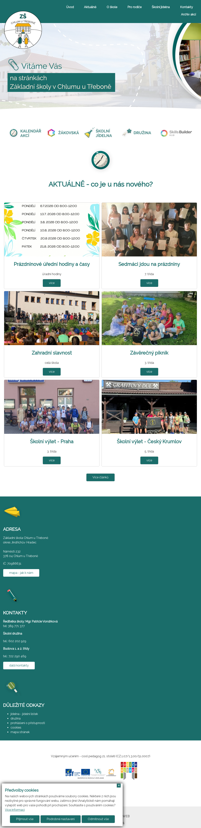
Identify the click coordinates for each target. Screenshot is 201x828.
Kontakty (186, 7)
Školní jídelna (161, 7)
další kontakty (19, 665)
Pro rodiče (134, 7)
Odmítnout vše (98, 819)
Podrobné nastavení (61, 819)
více (52, 283)
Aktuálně (90, 7)
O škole (112, 7)
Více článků (100, 477)
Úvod (70, 7)
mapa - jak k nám (21, 573)
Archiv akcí (188, 14)
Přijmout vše (24, 819)
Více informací (15, 810)
